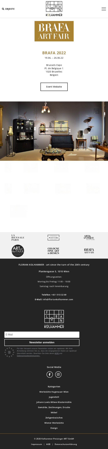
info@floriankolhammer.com (58, 299)
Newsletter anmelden (41, 342)
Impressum (36, 444)
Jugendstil (54, 397)
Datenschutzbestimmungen (28, 356)
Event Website (54, 86)
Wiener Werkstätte (54, 422)
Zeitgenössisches (54, 417)
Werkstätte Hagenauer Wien (54, 391)
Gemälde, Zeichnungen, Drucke (54, 407)
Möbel (54, 412)
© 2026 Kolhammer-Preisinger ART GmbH (54, 438)
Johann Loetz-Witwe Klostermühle (54, 402)
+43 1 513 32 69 (58, 294)
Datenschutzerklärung (66, 444)
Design (54, 428)
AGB (57, 353)
